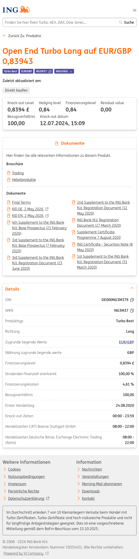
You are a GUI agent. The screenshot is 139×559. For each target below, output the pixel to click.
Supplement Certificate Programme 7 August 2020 (99, 232)
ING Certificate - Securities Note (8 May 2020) (105, 244)
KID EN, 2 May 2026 (28, 216)
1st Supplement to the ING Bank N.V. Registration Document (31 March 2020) (103, 257)
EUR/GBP (126, 342)
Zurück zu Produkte (21, 35)
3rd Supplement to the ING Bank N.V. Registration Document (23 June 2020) (38, 258)
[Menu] (135, 10)
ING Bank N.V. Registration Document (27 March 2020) (99, 220)
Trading (18, 173)
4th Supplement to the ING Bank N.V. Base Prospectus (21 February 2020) (39, 223)
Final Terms (21, 203)
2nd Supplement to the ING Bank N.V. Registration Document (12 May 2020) (103, 203)
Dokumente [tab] (69, 143)
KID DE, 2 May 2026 (28, 209)
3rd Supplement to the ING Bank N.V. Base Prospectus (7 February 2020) (38, 240)
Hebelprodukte (24, 180)
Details (69, 289)
